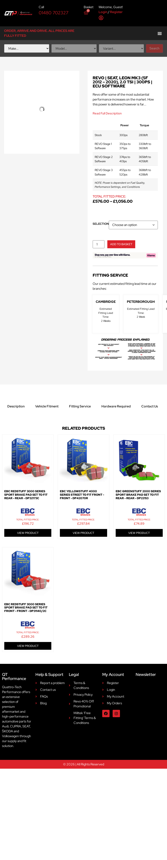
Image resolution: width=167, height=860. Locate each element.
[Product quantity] (98, 244)
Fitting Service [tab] (80, 406)
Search (154, 48)
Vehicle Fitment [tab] (46, 406)
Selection (101, 223)
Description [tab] (16, 406)
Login (103, 12)
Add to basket (121, 244)
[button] (159, 33)
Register (116, 12)
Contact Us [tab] (149, 406)
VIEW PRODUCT (28, 533)
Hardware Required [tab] (116, 406)
